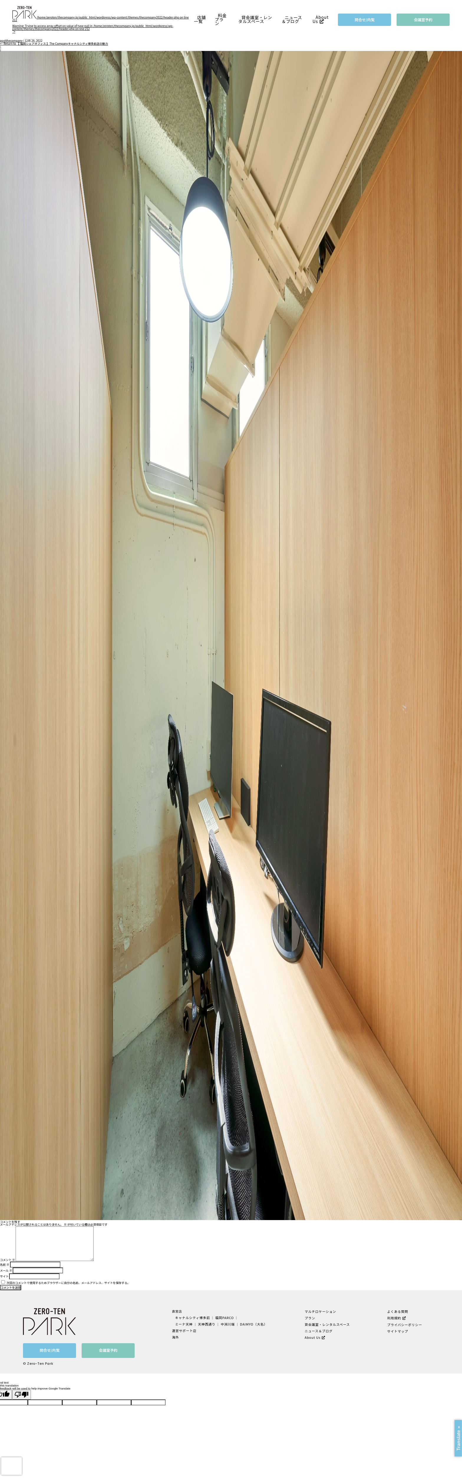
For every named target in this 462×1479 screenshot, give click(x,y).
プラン (310, 1317)
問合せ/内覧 (365, 19)
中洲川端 (228, 1323)
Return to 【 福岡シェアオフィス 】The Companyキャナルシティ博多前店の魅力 (54, 44)
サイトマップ (397, 1330)
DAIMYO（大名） (253, 1323)
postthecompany (11, 41)
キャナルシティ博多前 (193, 1317)
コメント (7, 1260)
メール (6, 1270)
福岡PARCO (224, 1317)
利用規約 (393, 1317)
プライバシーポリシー (403, 1324)
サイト (4, 1276)
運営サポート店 (185, 1330)
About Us (321, 19)
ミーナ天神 (185, 1323)
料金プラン (221, 19)
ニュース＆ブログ (292, 19)
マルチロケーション (320, 1311)
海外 (177, 1336)
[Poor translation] (21, 1394)
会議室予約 (423, 19)
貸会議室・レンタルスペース (255, 19)
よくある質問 (397, 1311)
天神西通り (207, 1323)
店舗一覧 (200, 19)
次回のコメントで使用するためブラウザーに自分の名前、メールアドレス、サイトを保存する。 (68, 1283)
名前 (4, 1264)
